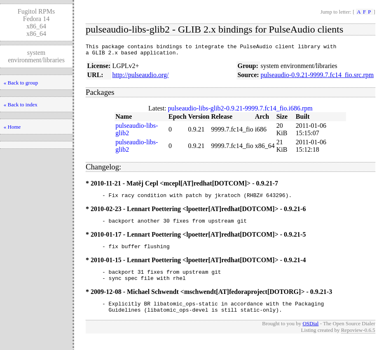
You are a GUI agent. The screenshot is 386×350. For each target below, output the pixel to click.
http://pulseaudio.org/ (140, 77)
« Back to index (20, 104)
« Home (12, 127)
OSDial (310, 334)
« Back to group (21, 83)
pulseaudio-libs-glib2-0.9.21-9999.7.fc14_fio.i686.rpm (240, 110)
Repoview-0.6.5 (358, 341)
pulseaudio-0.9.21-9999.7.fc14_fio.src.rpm (317, 77)
